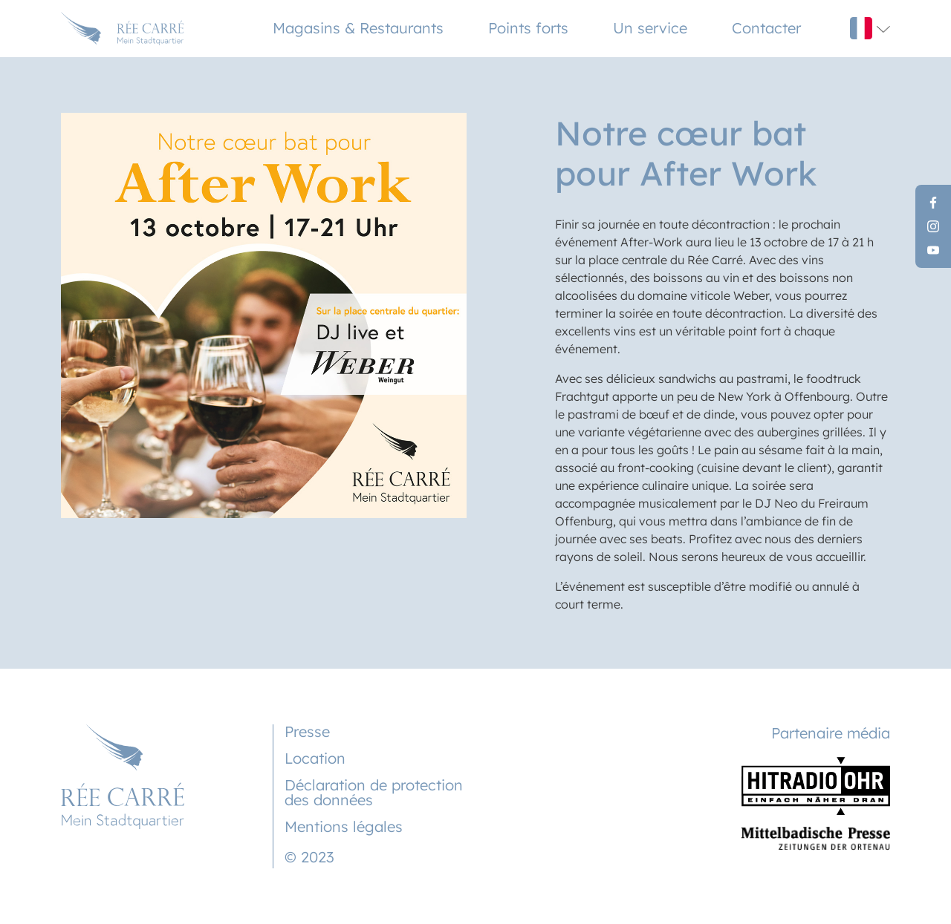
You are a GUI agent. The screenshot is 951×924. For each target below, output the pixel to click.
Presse (307, 731)
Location (315, 758)
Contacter (766, 28)
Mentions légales (344, 826)
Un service (650, 28)
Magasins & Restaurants (358, 28)
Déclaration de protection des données (374, 792)
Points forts (528, 28)
